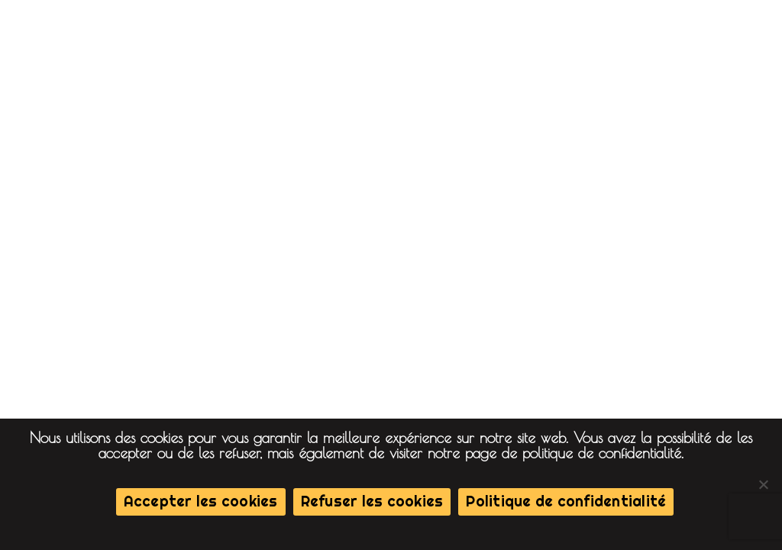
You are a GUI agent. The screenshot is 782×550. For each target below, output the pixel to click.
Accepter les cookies (201, 501)
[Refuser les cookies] (763, 484)
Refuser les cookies (372, 501)
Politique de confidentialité (566, 501)
